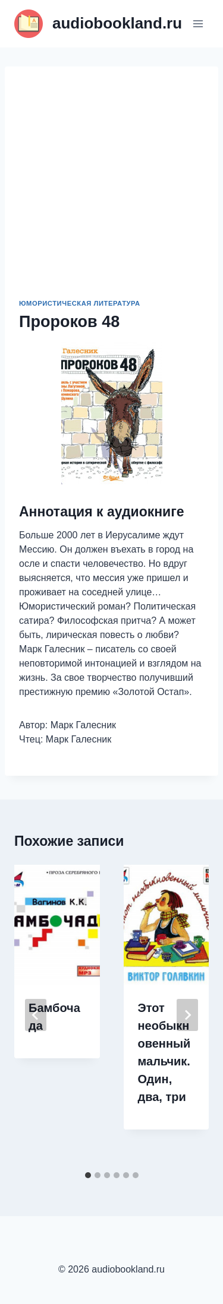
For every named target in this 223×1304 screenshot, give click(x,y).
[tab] (88, 1175)
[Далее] (187, 1015)
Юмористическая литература (79, 303)
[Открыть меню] (198, 23)
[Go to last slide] (35, 1015)
